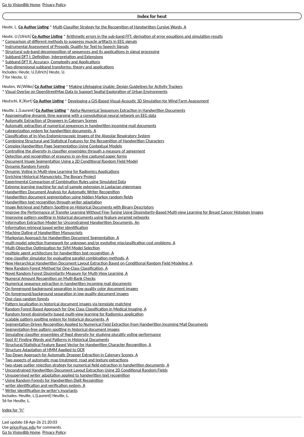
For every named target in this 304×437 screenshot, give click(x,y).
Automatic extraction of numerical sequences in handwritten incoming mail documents (80, 125)
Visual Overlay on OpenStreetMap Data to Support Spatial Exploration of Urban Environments (86, 91)
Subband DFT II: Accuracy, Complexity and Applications (52, 61)
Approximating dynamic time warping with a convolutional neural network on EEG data (80, 115)
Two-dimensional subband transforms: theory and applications (59, 66)
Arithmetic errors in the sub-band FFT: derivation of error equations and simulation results (144, 36)
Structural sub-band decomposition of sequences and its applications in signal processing (82, 51)
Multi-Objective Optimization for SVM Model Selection (52, 247)
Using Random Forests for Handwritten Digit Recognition (54, 380)
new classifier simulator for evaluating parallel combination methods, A (67, 258)
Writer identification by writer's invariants (41, 390)
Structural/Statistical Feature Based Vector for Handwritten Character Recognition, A (78, 344)
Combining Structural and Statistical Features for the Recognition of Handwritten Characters (84, 140)
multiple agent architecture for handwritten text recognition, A (59, 252)
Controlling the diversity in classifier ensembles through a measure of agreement (75, 151)
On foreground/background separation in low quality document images (67, 293)
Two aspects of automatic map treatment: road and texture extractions (66, 359)
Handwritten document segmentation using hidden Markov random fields (69, 196)
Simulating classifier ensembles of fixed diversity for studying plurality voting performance (83, 334)
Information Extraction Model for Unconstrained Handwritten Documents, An (72, 222)
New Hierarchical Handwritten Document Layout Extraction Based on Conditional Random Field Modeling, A (99, 263)
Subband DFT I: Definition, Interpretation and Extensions (54, 56)
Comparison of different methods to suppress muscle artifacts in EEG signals (71, 41)
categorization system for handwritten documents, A (50, 130)
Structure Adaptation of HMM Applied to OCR (45, 349)
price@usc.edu (23, 427)
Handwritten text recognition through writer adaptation (53, 202)
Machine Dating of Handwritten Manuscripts (43, 232)
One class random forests (27, 298)
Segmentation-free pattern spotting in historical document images (62, 329)
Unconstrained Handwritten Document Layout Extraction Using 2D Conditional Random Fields (86, 370)
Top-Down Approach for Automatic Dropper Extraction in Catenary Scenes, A (71, 354)
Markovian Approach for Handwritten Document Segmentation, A (62, 237)
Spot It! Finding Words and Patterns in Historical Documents (57, 339)
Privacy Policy (53, 4)
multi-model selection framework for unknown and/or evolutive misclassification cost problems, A (90, 242)
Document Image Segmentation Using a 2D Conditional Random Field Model (71, 161)
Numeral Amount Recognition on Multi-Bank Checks (50, 278)
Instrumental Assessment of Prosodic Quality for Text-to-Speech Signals (67, 46)
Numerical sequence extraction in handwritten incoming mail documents (68, 283)
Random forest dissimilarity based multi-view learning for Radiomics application (74, 314)
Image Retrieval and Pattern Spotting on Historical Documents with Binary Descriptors (79, 207)
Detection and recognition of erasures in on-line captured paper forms (66, 156)
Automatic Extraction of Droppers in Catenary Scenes (51, 120)
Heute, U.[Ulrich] (16, 36)
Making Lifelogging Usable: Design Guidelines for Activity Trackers (126, 86)
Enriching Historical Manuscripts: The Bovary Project (50, 176)
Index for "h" (13, 410)
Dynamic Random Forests (27, 166)
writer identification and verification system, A (45, 385)
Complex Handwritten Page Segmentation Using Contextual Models (63, 146)
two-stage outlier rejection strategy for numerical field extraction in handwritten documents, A (87, 365)
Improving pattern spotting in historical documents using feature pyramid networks (77, 217)
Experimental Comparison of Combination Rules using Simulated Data (65, 181)
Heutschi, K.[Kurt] (17, 100)
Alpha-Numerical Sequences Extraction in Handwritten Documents (127, 110)
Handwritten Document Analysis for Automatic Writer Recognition (62, 191)
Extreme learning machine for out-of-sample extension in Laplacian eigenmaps (73, 186)
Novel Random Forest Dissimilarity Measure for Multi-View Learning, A (66, 273)
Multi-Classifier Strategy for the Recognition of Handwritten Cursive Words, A (119, 26)
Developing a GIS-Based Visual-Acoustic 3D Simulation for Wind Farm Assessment (138, 100)
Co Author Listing (33, 26)
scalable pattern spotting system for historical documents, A (57, 319)
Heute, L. (9, 26)
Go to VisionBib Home (21, 4)
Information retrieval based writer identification (46, 227)
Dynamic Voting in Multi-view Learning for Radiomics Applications (62, 171)
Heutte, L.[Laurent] (18, 110)
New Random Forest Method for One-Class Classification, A (56, 268)
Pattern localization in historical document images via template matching (68, 303)
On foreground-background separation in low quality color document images (71, 288)
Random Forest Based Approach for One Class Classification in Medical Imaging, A (76, 309)
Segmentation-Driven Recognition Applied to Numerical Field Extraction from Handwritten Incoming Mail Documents (106, 324)
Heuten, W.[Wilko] (18, 86)
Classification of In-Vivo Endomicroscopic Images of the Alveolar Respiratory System (77, 135)
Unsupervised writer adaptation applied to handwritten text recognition (67, 375)
